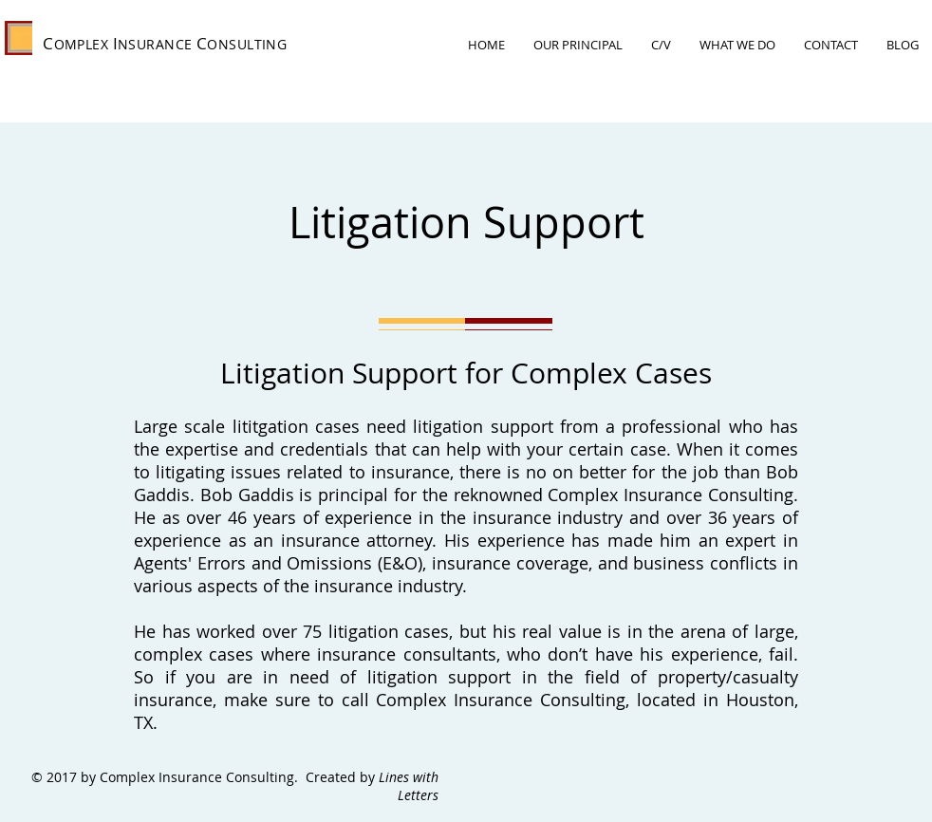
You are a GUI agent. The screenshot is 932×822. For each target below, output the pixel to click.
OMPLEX (81, 44)
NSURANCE (155, 44)
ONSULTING (247, 44)
